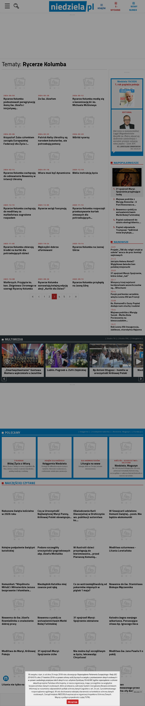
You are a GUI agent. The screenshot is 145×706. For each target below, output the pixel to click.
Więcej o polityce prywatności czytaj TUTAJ (72, 697)
